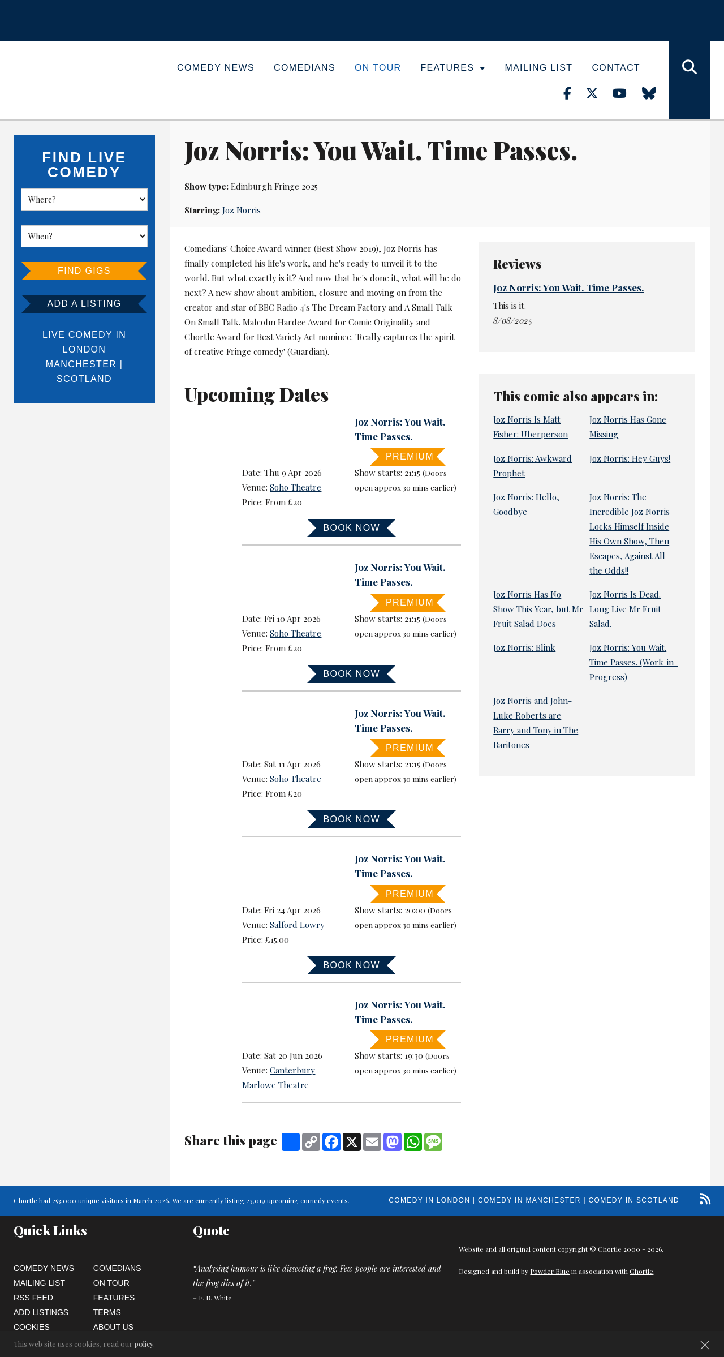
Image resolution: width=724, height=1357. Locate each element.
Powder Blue (550, 1271)
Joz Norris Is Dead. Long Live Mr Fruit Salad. (625, 609)
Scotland (84, 379)
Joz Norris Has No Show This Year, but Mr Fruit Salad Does (538, 609)
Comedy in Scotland (634, 1200)
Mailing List (538, 67)
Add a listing (84, 303)
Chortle (641, 1271)
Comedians (304, 67)
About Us (113, 1327)
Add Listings (41, 1312)
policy (144, 1344)
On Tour (378, 67)
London (84, 349)
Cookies (32, 1327)
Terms (107, 1312)
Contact (616, 67)
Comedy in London (429, 1200)
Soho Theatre (295, 487)
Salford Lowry (297, 924)
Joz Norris (241, 210)
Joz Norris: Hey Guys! (629, 458)
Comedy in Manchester (529, 1200)
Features (453, 67)
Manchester (81, 364)
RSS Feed (33, 1297)
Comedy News (216, 67)
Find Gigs (84, 271)
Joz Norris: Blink (524, 647)
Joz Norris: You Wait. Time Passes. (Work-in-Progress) (633, 662)
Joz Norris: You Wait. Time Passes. (568, 287)
